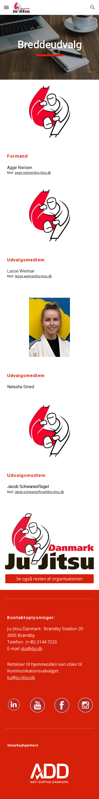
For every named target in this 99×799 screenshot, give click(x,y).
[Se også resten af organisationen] (49, 579)
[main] (49, 47)
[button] (6, 7)
